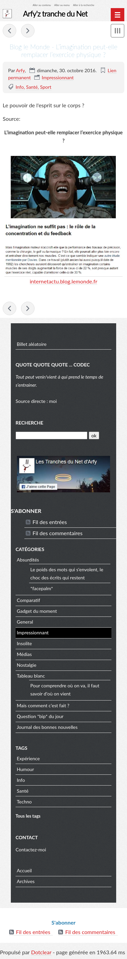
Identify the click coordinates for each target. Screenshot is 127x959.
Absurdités (28, 560)
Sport (45, 87)
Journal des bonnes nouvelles (47, 727)
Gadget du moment (37, 611)
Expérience (28, 758)
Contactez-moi (31, 849)
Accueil (24, 870)
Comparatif (28, 600)
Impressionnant (57, 77)
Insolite (24, 643)
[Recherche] (51, 435)
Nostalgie (27, 665)
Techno (24, 801)
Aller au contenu (42, 5)
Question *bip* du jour (40, 716)
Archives (26, 881)
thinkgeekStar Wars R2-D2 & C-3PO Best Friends (9, 30)
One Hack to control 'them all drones (28, 30)
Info (20, 87)
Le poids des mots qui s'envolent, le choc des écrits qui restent (66, 573)
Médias (24, 654)
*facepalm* (41, 588)
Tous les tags (28, 816)
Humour (25, 769)
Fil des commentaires (58, 533)
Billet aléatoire (32, 344)
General (25, 622)
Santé (32, 87)
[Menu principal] (117, 15)
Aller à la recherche (83, 5)
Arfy (20, 70)
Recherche (29, 423)
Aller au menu (61, 5)
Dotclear (41, 952)
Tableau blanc (31, 676)
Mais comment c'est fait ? (43, 705)
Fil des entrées (50, 522)
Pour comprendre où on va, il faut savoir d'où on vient (65, 689)
